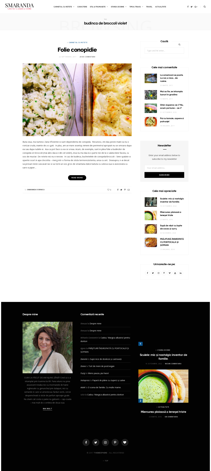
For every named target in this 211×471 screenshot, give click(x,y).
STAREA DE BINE (117, 7)
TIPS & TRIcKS (135, 7)
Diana (83, 366)
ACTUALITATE (160, 7)
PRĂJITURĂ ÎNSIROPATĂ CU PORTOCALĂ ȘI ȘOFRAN (172, 242)
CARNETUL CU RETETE (63, 7)
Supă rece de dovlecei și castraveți (106, 359)
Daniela (84, 359)
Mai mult (47, 408)
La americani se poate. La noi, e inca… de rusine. (171, 78)
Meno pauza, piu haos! (98, 373)
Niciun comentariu (173, 364)
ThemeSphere (100, 453)
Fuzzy (83, 373)
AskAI (83, 387)
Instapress (85, 380)
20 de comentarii (87, 57)
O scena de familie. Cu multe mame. (104, 387)
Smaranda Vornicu (36, 189)
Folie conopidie (77, 49)
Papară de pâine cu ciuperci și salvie (108, 380)
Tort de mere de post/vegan (101, 366)
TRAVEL (149, 7)
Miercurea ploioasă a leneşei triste (163, 412)
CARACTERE (82, 7)
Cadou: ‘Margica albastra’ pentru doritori (105, 394)
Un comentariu (171, 417)
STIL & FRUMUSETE (98, 7)
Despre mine (95, 323)
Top (105, 461)
